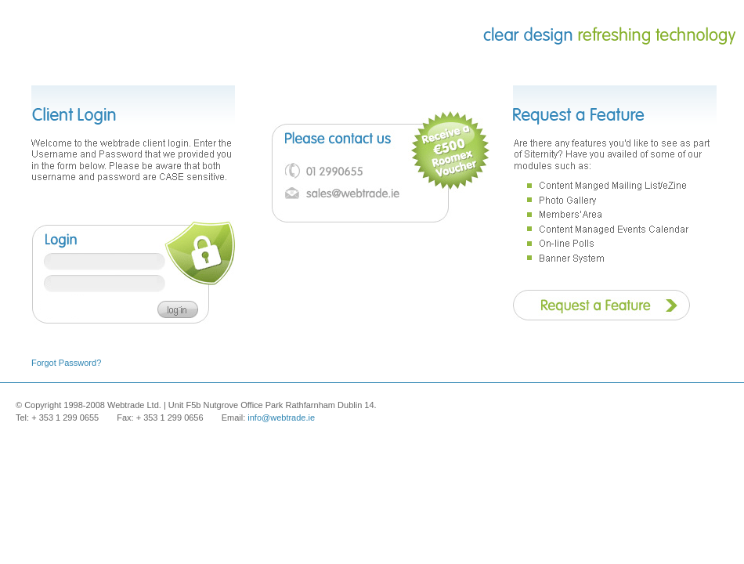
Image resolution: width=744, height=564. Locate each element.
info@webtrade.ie (281, 417)
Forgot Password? (66, 362)
